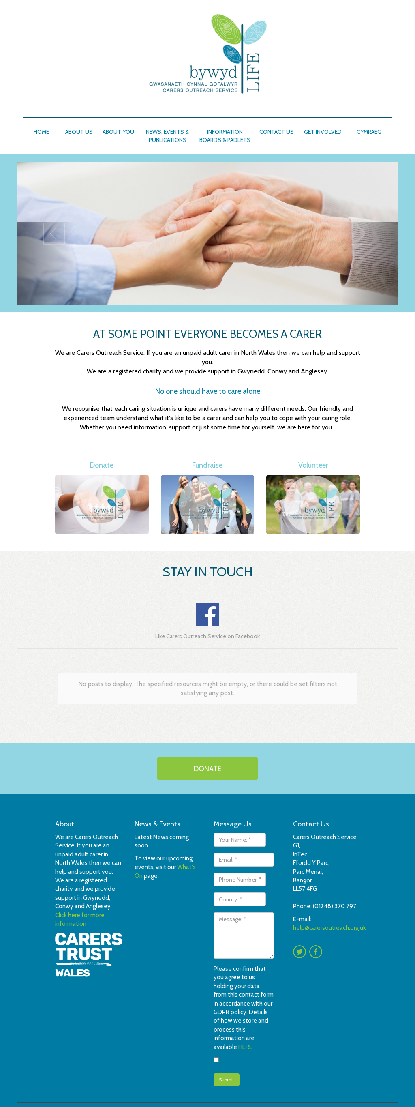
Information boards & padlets (224, 136)
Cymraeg (369, 131)
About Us (79, 131)
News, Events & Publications (167, 136)
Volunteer (313, 465)
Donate (101, 465)
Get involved (323, 131)
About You (118, 131)
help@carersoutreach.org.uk (329, 927)
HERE (245, 1047)
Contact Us (276, 131)
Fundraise (207, 465)
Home (41, 131)
